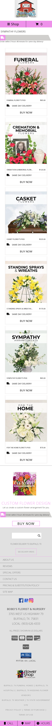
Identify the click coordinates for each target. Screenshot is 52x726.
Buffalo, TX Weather (13, 700)
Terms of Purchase (34, 710)
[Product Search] (27, 535)
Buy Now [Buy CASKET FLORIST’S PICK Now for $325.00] (26, 251)
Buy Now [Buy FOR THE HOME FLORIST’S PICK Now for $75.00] (26, 460)
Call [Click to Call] (8, 723)
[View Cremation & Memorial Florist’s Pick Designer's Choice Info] (26, 143)
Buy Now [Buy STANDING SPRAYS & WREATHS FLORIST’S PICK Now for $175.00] (26, 321)
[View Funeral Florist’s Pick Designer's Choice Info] (26, 73)
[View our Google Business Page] (26, 601)
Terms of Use (26, 714)
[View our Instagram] (31, 601)
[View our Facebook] (21, 601)
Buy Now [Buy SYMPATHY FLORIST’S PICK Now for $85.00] (26, 390)
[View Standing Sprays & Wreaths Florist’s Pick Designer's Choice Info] (26, 282)
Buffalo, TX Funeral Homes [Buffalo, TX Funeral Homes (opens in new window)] (19, 685)
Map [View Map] (26, 723)
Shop (13, 24)
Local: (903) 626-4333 (26, 623)
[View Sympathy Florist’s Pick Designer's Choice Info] (26, 351)
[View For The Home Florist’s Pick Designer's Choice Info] (26, 421)
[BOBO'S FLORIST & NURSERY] (26, 16)
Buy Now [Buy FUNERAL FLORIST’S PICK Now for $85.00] (26, 112)
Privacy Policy (13, 710)
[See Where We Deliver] (26, 551)
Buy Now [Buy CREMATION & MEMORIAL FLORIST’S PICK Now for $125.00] (26, 182)
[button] (26, 655)
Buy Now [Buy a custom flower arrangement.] (26, 523)
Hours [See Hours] (43, 723)
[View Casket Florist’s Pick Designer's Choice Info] (26, 212)
